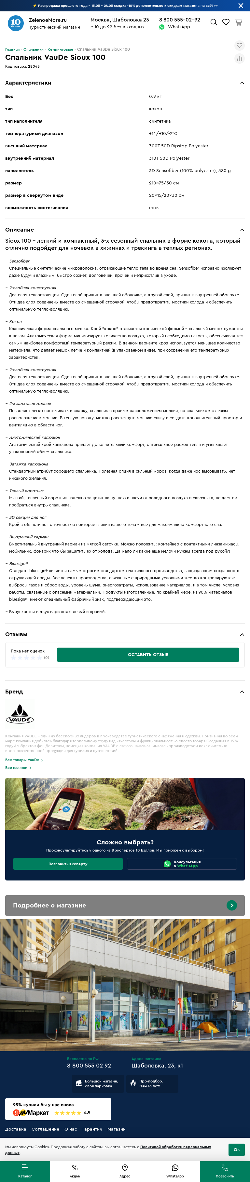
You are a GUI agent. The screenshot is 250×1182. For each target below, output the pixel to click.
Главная (12, 49)
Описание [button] (19, 230)
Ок (237, 1150)
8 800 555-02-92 (179, 19)
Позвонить (225, 1176)
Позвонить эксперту (68, 864)
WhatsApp (179, 27)
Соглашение (45, 1129)
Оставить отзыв (148, 654)
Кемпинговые (60, 49)
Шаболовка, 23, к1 (157, 1065)
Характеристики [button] (28, 83)
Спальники (33, 49)
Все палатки (16, 768)
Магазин (116, 1129)
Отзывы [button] (16, 634)
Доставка (15, 1129)
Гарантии (92, 1129)
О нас (70, 1129)
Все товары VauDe (22, 760)
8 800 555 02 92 (89, 1065)
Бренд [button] (14, 691)
